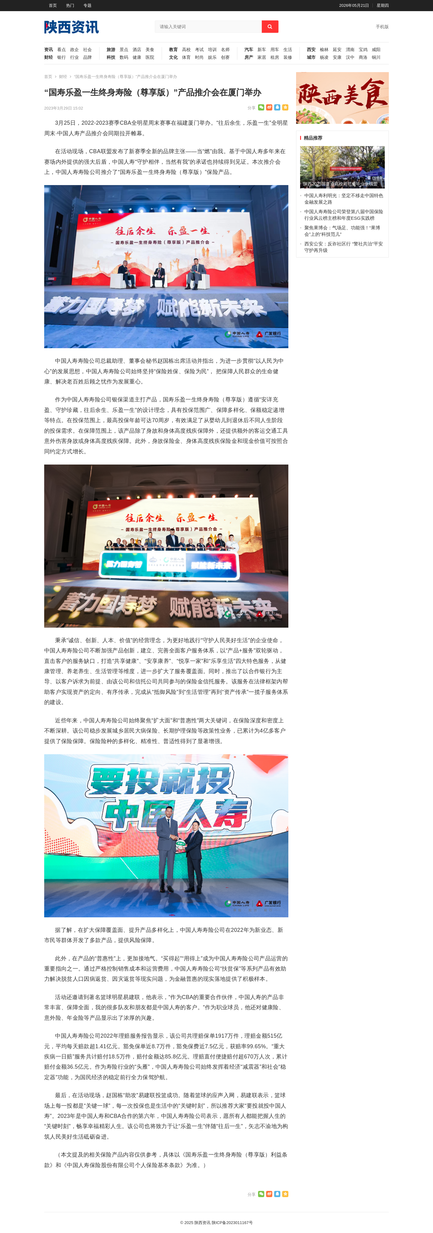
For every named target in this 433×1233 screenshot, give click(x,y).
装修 (287, 57)
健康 (137, 57)
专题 (87, 5)
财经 (48, 57)
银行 (61, 57)
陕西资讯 (202, 1222)
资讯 (48, 49)
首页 (53, 5)
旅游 (111, 49)
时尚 (199, 57)
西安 (311, 49)
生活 (287, 49)
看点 (61, 49)
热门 (70, 5)
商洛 (363, 57)
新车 (261, 49)
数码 (124, 57)
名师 (225, 49)
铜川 (376, 57)
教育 (173, 49)
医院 (150, 57)
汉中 (350, 57)
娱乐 (212, 57)
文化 (173, 57)
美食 (150, 49)
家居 (261, 57)
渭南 (350, 49)
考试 (199, 49)
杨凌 (324, 57)
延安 (337, 49)
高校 (186, 49)
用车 (274, 49)
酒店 (137, 49)
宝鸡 (363, 49)
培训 (212, 49)
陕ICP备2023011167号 (232, 1222)
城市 (311, 57)
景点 (124, 49)
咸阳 (376, 49)
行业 (74, 57)
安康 (337, 57)
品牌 (87, 57)
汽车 (248, 49)
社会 (87, 49)
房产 (248, 57)
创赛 (225, 57)
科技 (111, 57)
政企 (74, 49)
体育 (186, 57)
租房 (274, 57)
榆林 (324, 49)
